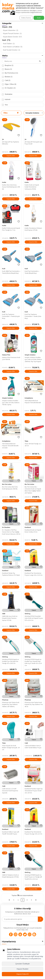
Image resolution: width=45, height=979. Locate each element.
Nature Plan (6, 355)
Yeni (5, 105)
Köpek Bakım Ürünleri (12, 37)
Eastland (28, 527)
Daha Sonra (26, 18)
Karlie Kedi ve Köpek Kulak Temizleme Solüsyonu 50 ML (32, 187)
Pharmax (5, 700)
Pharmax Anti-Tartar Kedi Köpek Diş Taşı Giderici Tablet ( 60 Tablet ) (10, 704)
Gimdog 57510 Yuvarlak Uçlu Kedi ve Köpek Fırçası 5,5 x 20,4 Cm (34, 618)
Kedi (6, 40)
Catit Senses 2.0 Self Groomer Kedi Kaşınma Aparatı (10, 791)
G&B (3, 613)
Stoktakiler (7, 94)
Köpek (7, 27)
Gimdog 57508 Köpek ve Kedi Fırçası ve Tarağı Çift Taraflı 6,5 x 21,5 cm (33, 877)
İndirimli (6, 99)
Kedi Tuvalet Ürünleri (11, 50)
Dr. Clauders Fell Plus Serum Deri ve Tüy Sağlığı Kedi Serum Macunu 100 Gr (11, 532)
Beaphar (7, 65)
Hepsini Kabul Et (22, 974)
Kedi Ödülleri (9, 43)
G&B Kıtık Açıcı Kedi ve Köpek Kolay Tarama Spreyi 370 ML (9, 618)
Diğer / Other (9, 84)
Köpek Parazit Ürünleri (12, 33)
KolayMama (29, 398)
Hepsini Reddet (22, 969)
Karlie (4, 182)
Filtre (11, 113)
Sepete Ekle (11, 155)
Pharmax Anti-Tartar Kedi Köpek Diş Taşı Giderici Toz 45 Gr (34, 704)
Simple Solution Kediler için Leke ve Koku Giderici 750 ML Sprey (10, 403)
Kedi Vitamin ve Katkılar (12, 47)
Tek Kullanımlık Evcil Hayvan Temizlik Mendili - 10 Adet (10, 446)
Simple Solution (30, 355)
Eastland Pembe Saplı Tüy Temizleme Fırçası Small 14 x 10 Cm (34, 791)
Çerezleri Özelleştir (22, 964)
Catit (6, 80)
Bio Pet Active (10, 73)
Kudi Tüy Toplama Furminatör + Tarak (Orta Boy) (33, 316)
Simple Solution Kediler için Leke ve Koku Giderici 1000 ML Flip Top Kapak (33, 359)
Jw (3, 139)
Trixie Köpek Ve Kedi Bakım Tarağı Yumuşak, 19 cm (11, 748)
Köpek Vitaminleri (10, 30)
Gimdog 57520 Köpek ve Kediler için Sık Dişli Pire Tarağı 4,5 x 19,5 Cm (10, 661)
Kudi (3, 268)
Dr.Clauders (9, 88)
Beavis (7, 69)
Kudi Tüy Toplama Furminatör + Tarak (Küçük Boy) (11, 316)
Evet (38, 18)
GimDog (27, 613)
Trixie (26, 441)
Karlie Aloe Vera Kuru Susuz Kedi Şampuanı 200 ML (11, 187)
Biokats (7, 77)
